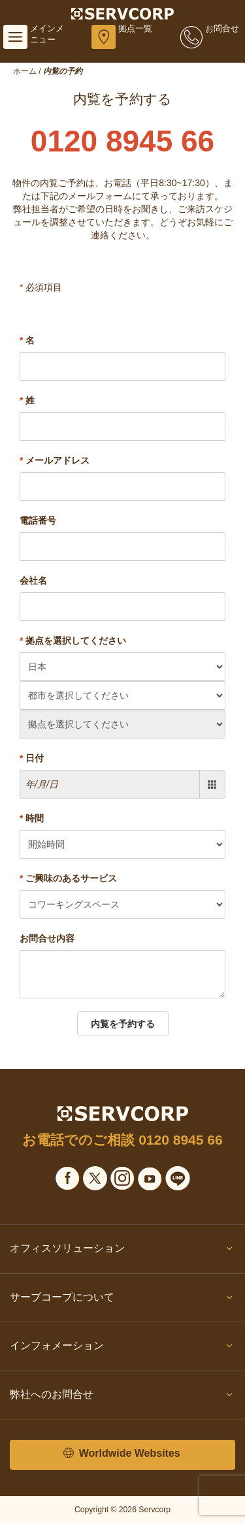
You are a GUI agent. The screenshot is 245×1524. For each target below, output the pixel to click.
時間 (32, 818)
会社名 (33, 580)
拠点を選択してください (73, 640)
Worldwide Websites (121, 1454)
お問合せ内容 (47, 938)
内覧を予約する (123, 1024)
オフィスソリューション (122, 1251)
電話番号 (38, 520)
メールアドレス (55, 460)
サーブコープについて (122, 1300)
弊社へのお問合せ (122, 1397)
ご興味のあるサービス (68, 878)
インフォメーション (122, 1348)
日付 (32, 758)
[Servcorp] (122, 13)
